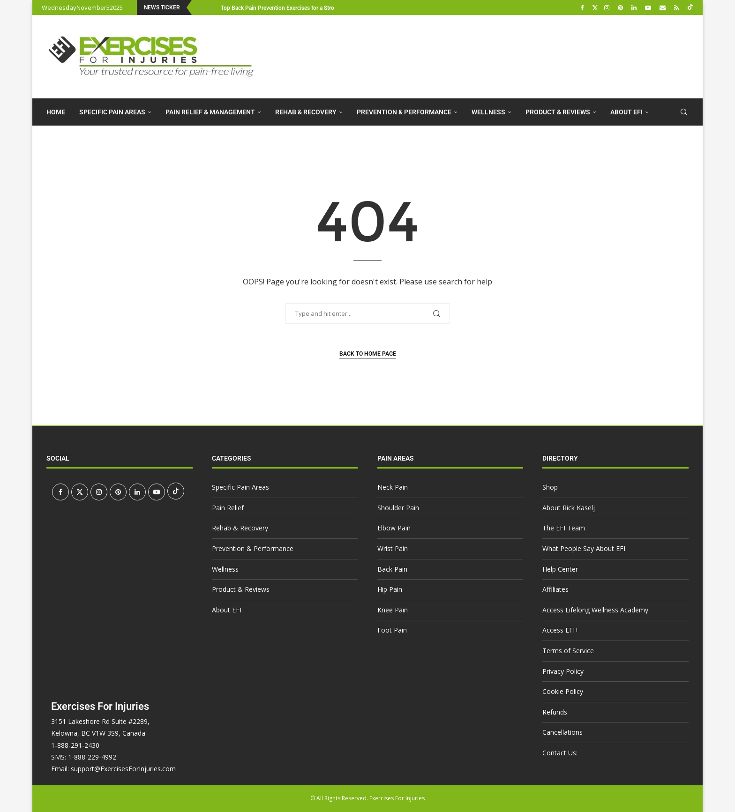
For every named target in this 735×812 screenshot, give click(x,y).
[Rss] (677, 7)
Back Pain (392, 569)
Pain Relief (228, 507)
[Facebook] (583, 7)
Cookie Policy (562, 691)
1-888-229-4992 (92, 756)
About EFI (626, 112)
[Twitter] (595, 7)
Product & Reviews (557, 112)
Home (55, 112)
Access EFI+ (560, 630)
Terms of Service (568, 650)
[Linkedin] (635, 7)
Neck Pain (392, 487)
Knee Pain (392, 609)
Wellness (488, 112)
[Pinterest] (621, 7)
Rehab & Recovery (306, 112)
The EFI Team (563, 527)
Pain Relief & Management (210, 112)
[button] (200, 7)
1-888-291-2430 (75, 745)
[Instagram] (608, 7)
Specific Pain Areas (112, 112)
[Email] (664, 7)
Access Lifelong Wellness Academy (595, 609)
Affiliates (555, 589)
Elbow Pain (394, 527)
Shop (550, 487)
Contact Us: (560, 752)
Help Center (560, 569)
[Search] (684, 112)
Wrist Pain (392, 548)
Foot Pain (392, 630)
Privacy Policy (563, 671)
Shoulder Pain (398, 507)
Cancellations (562, 732)
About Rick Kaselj (568, 507)
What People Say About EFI (583, 548)
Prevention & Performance (404, 112)
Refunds (554, 712)
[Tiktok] (690, 7)
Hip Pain (389, 589)
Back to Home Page (367, 353)
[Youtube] (649, 7)
